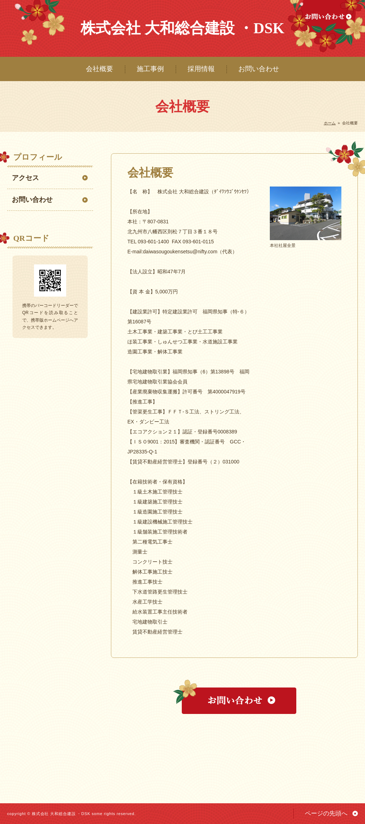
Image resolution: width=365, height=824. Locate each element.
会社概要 (99, 69)
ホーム (330, 123)
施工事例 (150, 69)
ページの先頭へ (326, 813)
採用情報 (201, 69)
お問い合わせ (258, 69)
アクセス (25, 178)
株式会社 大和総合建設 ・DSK (182, 28)
